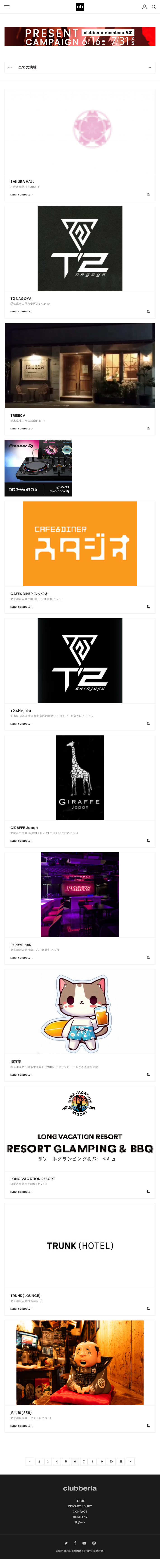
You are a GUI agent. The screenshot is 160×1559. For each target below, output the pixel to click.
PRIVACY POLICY (80, 1506)
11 (121, 1461)
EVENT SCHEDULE (22, 194)
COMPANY (80, 1517)
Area (11, 67)
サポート (80, 1522)
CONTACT (80, 1511)
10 (111, 1461)
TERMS (80, 1501)
